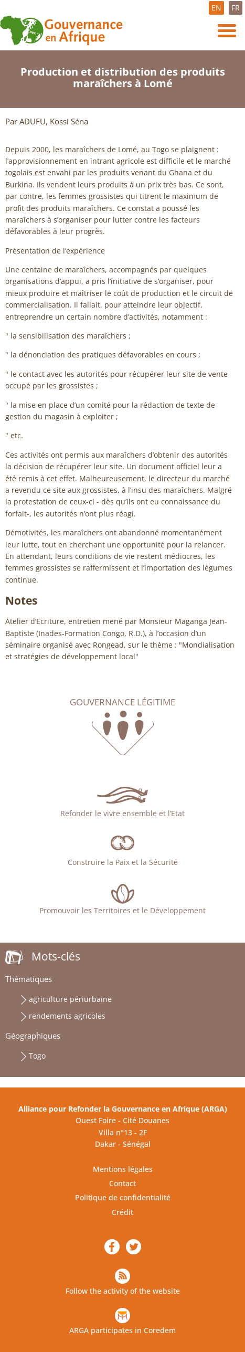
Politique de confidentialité (123, 1197)
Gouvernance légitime (122, 702)
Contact (122, 1183)
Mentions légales (123, 1169)
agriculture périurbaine (70, 999)
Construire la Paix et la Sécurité (123, 862)
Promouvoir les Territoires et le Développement (122, 910)
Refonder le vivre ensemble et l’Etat (122, 813)
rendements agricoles (67, 1016)
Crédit (122, 1212)
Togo (37, 1056)
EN (216, 8)
